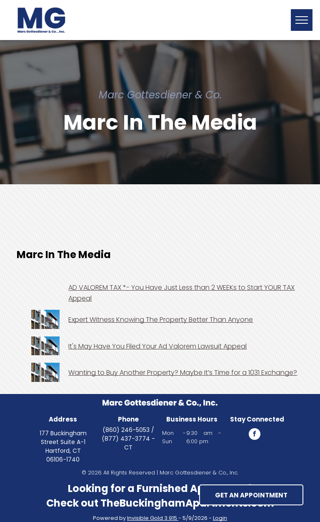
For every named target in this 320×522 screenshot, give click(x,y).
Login (220, 518)
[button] (301, 20)
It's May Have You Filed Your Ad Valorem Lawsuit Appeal (157, 346)
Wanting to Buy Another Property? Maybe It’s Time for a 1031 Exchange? (182, 372)
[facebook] (254, 435)
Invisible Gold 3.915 (152, 518)
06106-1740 (63, 459)
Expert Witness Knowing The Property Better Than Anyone (160, 319)
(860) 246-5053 (126, 430)
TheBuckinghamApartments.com (187, 503)
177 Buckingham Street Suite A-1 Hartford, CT (63, 442)
